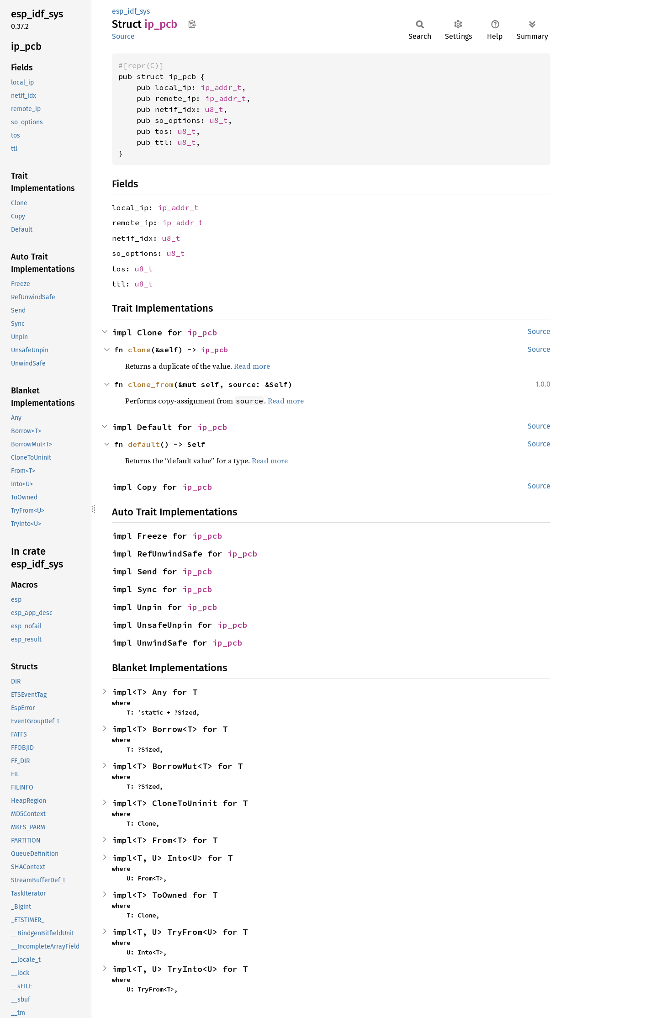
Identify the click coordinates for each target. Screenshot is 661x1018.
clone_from (151, 384)
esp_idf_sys (131, 11)
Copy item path (192, 24)
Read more (252, 366)
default (144, 444)
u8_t (214, 109)
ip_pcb (202, 332)
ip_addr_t (221, 87)
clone (139, 349)
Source (123, 36)
